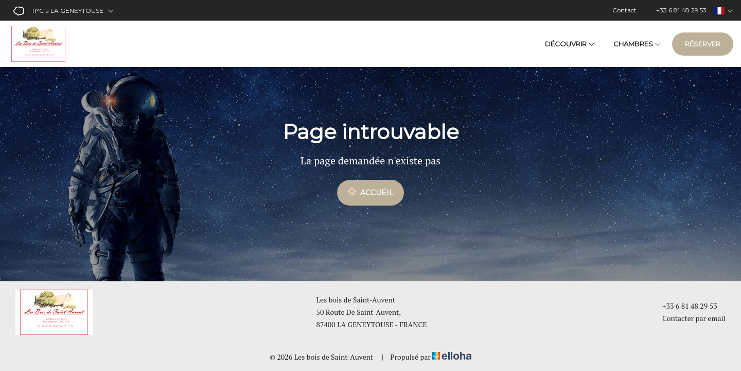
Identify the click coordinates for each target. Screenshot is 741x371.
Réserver (702, 44)
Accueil (370, 192)
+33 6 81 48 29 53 (683, 306)
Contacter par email (688, 318)
